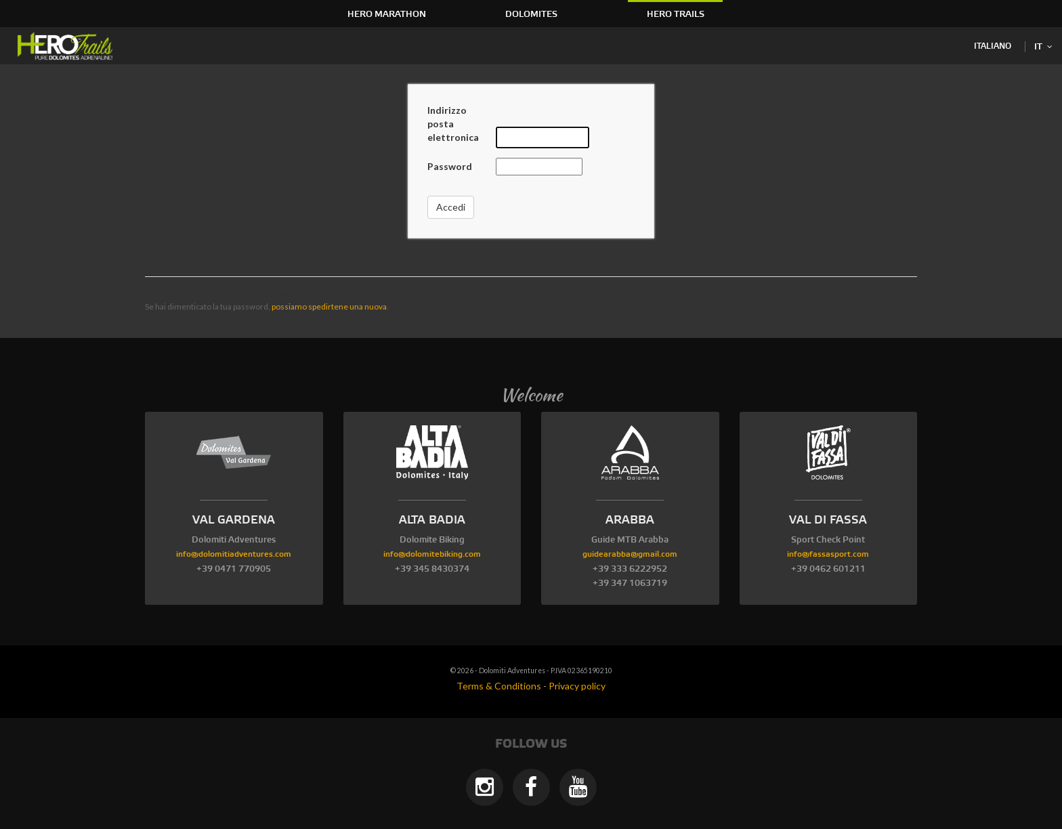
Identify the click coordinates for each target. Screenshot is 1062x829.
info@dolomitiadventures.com (233, 554)
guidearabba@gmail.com (629, 554)
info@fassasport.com (828, 554)
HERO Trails (675, 14)
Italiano (992, 46)
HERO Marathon (386, 14)
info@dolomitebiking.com (432, 554)
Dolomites (531, 14)
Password (449, 166)
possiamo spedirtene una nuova (329, 306)
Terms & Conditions (498, 686)
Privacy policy (577, 686)
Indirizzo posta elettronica (453, 123)
